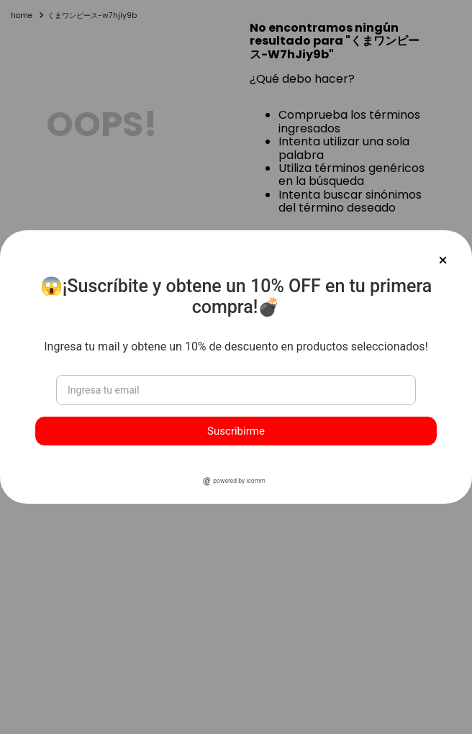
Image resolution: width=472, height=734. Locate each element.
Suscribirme (236, 431)
